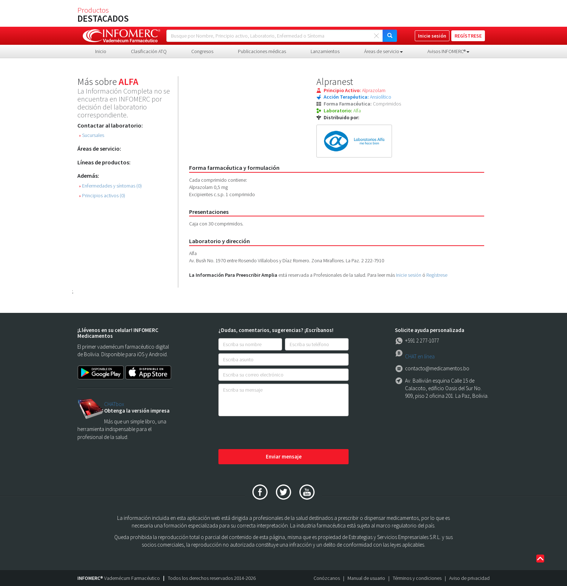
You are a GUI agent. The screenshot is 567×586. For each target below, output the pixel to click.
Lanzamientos (325, 51)
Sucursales (91, 135)
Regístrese (436, 275)
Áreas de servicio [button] (383, 51)
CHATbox (114, 404)
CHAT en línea (420, 356)
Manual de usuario (366, 578)
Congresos (202, 51)
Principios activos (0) (102, 196)
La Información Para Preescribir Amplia (233, 275)
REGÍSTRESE (468, 36)
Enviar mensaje (284, 456)
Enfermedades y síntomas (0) (110, 186)
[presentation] (273, 433)
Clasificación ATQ (149, 51)
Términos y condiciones (417, 578)
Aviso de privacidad (469, 578)
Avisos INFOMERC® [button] (448, 51)
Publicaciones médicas (262, 51)
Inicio (100, 51)
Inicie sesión (408, 275)
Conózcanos (327, 578)
